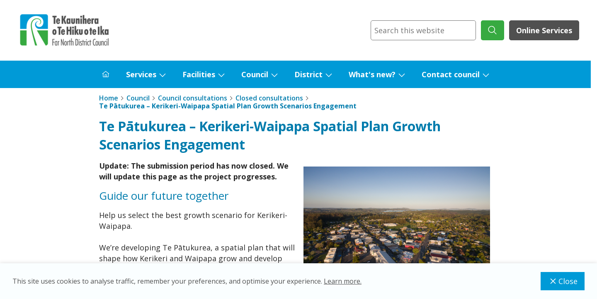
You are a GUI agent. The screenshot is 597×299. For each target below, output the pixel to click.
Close (563, 281)
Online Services (544, 30)
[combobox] (423, 30)
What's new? (372, 74)
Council (254, 74)
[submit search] (492, 30)
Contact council (451, 74)
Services (141, 74)
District (308, 74)
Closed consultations (269, 98)
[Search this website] (423, 30)
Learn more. (343, 281)
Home (108, 98)
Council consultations (192, 98)
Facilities (198, 74)
